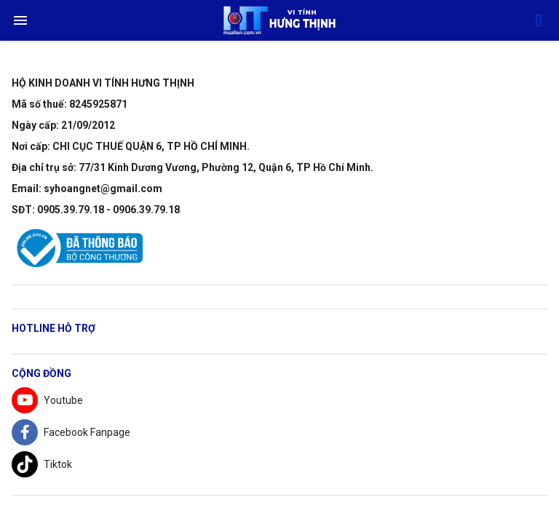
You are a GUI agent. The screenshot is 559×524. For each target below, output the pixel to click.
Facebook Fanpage (71, 432)
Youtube (47, 400)
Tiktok (42, 464)
